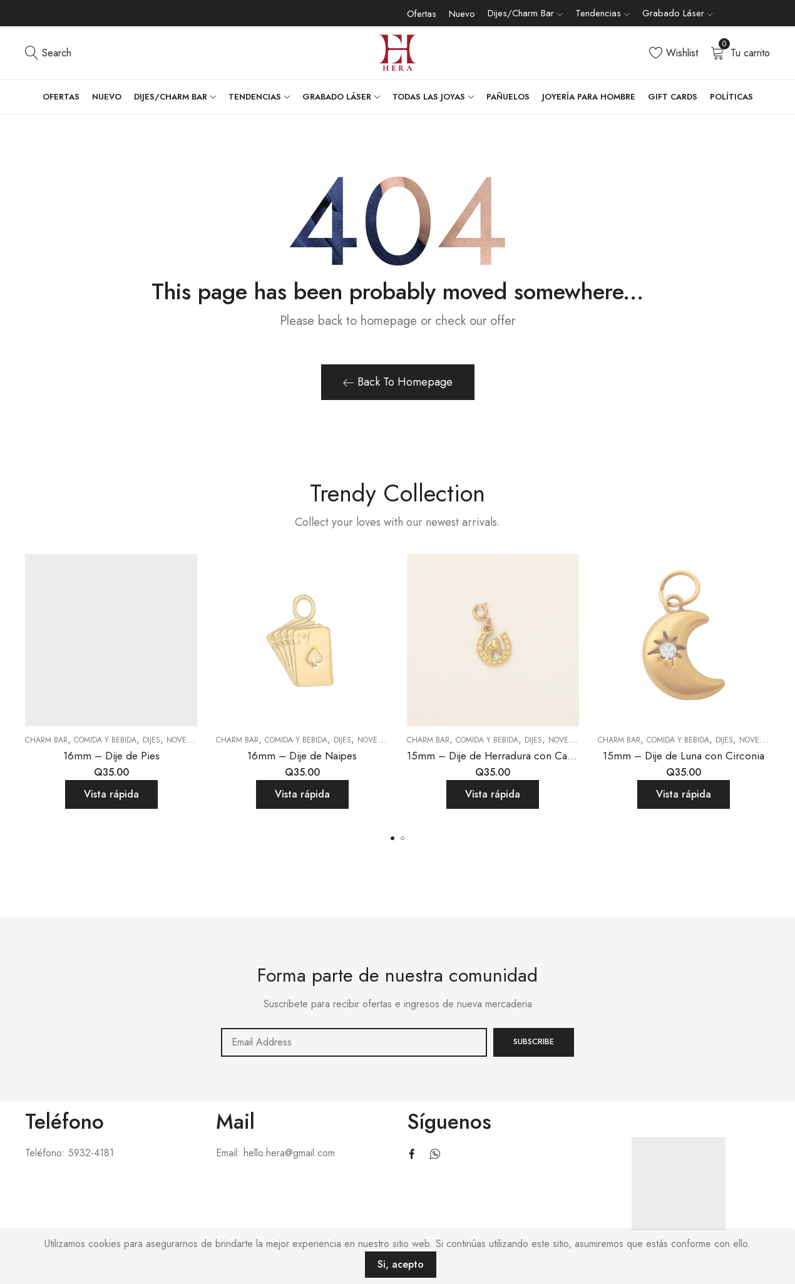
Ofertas (421, 14)
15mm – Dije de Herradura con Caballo (498, 755)
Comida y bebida (105, 740)
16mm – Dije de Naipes (302, 755)
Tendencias (598, 13)
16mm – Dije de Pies (111, 755)
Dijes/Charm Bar (521, 13)
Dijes (151, 740)
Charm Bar (46, 740)
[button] (392, 838)
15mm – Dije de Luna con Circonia (683, 755)
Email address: (354, 1042)
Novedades (188, 740)
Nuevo (462, 14)
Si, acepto (400, 1264)
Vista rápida (111, 794)
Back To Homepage (398, 382)
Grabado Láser (673, 13)
